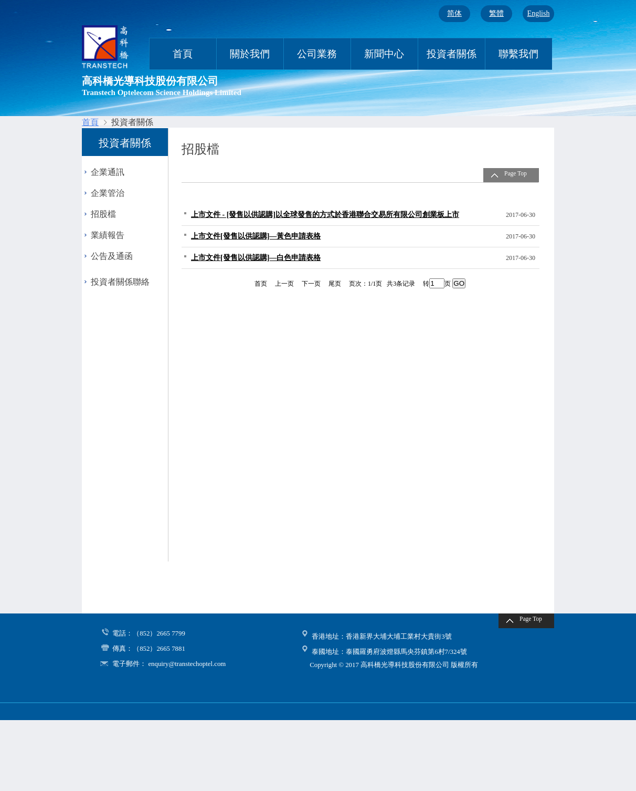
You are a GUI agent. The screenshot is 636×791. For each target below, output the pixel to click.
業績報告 (107, 235)
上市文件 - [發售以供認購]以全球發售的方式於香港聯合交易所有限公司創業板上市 (325, 214)
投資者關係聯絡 (120, 281)
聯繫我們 (518, 53)
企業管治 (107, 193)
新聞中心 (384, 53)
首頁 (183, 53)
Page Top (515, 173)
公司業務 (317, 53)
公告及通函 (112, 256)
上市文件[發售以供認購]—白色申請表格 (256, 258)
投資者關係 (451, 53)
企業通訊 (107, 172)
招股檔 (103, 214)
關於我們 (250, 53)
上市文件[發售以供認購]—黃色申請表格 (256, 236)
